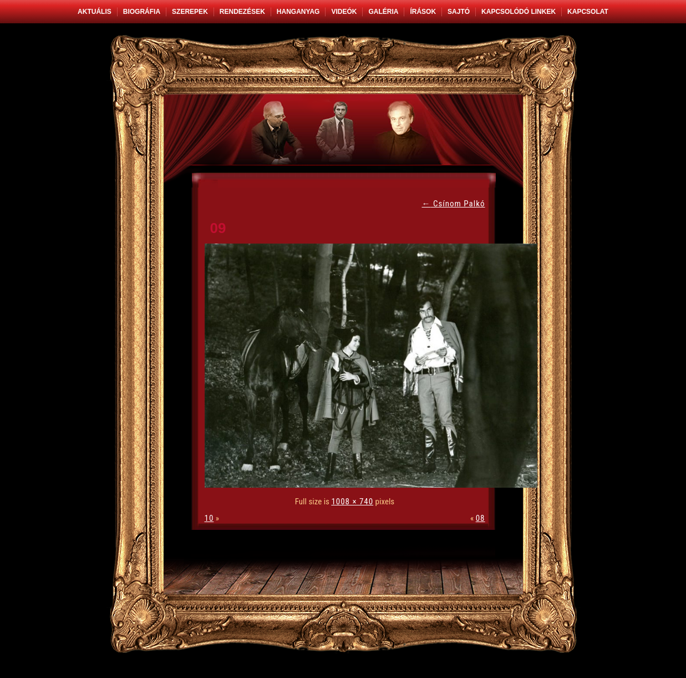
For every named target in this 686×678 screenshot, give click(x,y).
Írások (423, 12)
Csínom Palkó (453, 204)
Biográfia (141, 12)
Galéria (383, 12)
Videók (344, 12)
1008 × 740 (352, 502)
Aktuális (94, 12)
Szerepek (190, 12)
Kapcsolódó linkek (518, 12)
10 (209, 518)
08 (480, 518)
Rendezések (242, 12)
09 (218, 228)
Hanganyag (298, 12)
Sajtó (459, 12)
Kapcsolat (587, 12)
